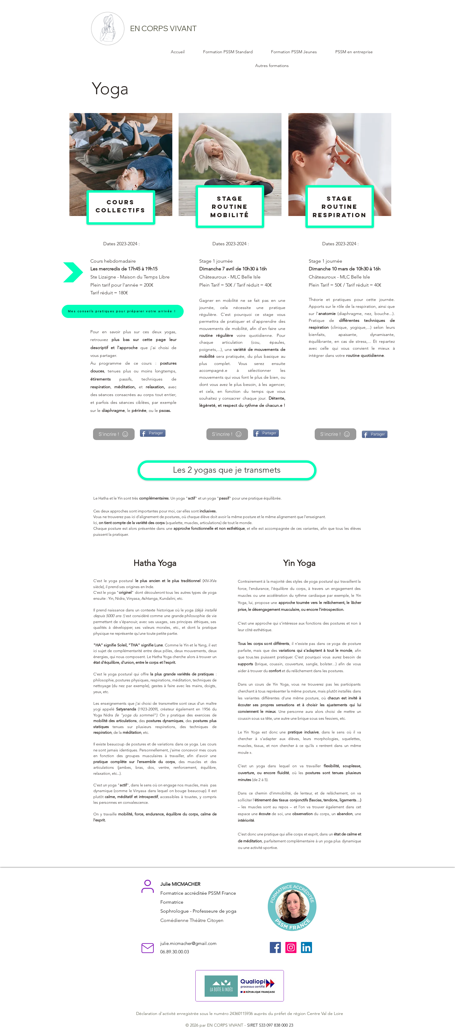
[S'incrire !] (114, 434)
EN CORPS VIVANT (163, 28)
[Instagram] (290, 947)
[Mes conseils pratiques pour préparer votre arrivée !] (123, 311)
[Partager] (152, 433)
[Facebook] (275, 947)
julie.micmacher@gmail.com (188, 943)
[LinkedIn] (306, 947)
